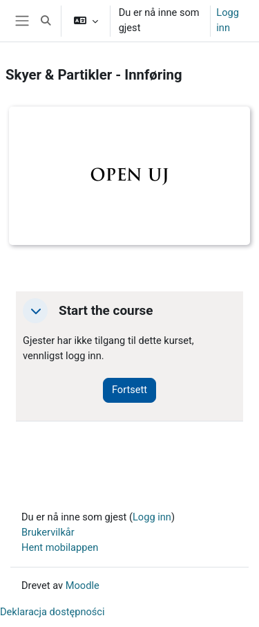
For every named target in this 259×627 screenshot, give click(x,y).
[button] (45, 21)
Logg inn (227, 20)
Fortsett (129, 389)
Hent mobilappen (59, 547)
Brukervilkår (48, 532)
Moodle (82, 585)
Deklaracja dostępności (52, 612)
